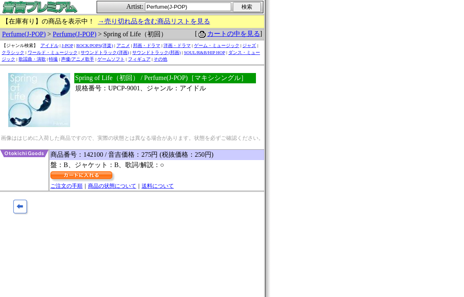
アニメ (123, 45)
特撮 (53, 59)
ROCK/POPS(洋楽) (94, 45)
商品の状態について (112, 186)
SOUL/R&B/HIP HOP (204, 52)
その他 (160, 59)
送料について (158, 186)
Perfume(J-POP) (24, 34)
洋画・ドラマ (177, 45)
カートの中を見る (233, 33)
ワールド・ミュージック (53, 52)
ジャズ (249, 45)
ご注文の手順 (66, 186)
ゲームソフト (111, 59)
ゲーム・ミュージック (216, 45)
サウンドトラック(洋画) (104, 52)
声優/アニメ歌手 (77, 59)
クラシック (13, 52)
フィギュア (139, 59)
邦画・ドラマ (146, 45)
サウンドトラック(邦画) (156, 52)
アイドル (49, 45)
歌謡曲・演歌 (32, 59)
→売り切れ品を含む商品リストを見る (154, 21)
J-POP (67, 45)
